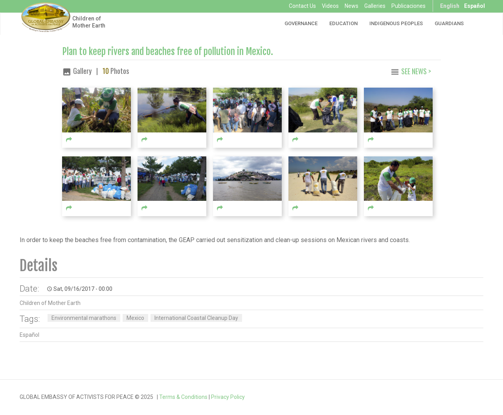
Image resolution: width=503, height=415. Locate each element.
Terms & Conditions (183, 397)
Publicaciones (408, 6)
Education (343, 23)
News (351, 6)
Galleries (375, 6)
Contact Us (302, 6)
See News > (416, 71)
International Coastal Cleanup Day (196, 318)
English (449, 6)
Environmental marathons (83, 318)
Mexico (135, 318)
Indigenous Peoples (396, 23)
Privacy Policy (228, 397)
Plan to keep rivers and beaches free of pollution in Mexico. (167, 51)
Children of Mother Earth (88, 22)
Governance (301, 23)
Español (474, 6)
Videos (330, 6)
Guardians (449, 23)
